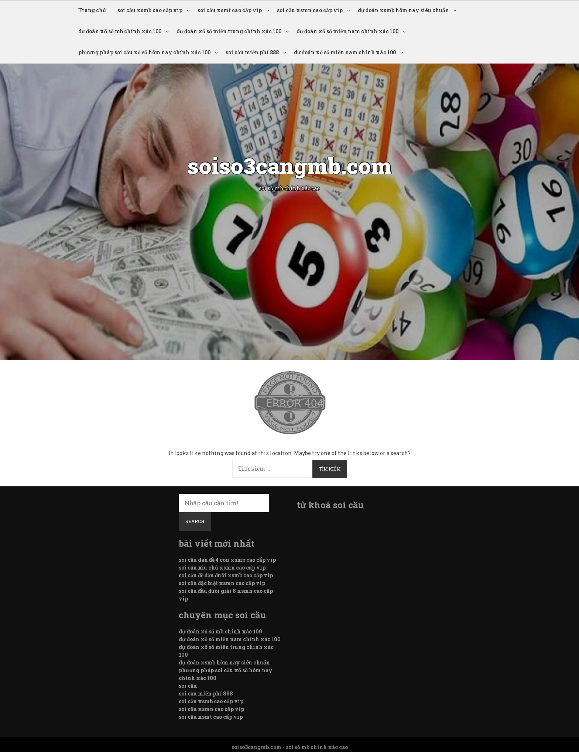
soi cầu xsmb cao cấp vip (149, 10)
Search (194, 521)
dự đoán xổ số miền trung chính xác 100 (229, 31)
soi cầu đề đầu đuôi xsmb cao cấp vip (226, 575)
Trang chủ (92, 10)
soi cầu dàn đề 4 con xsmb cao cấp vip (227, 559)
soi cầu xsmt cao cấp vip (230, 10)
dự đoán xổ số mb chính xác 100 (119, 31)
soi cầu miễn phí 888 (252, 52)
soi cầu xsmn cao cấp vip (310, 10)
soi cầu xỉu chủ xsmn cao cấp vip (222, 567)
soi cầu (188, 685)
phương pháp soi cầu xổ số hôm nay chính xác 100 (144, 52)
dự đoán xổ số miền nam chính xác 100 (347, 31)
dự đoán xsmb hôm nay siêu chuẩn (403, 10)
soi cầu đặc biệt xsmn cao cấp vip (222, 583)
